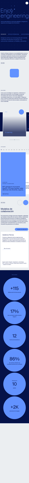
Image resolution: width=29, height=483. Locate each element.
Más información (10, 248)
